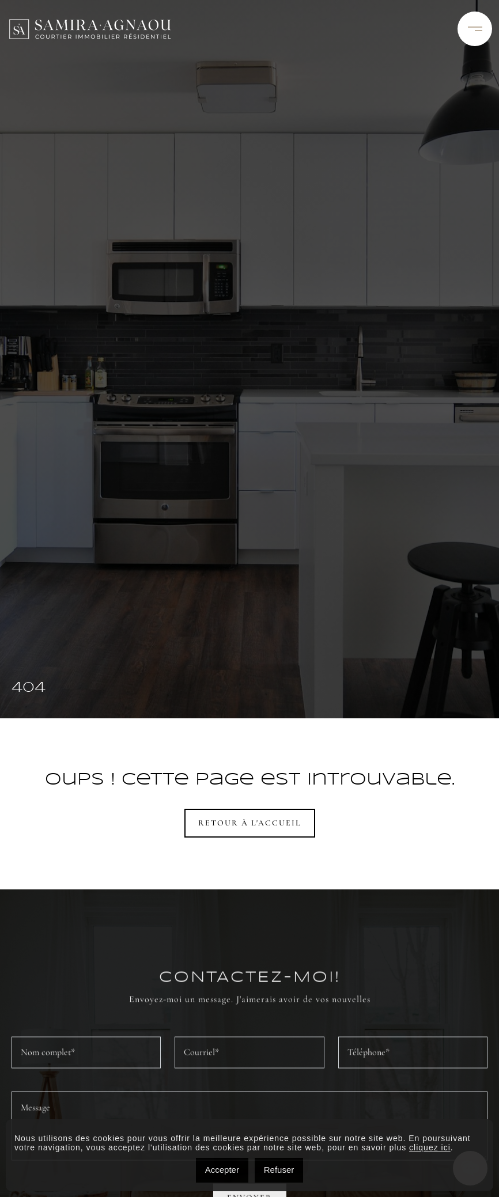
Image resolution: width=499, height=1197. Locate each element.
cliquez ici (430, 1147)
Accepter (222, 1170)
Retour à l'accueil (249, 823)
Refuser (279, 1170)
